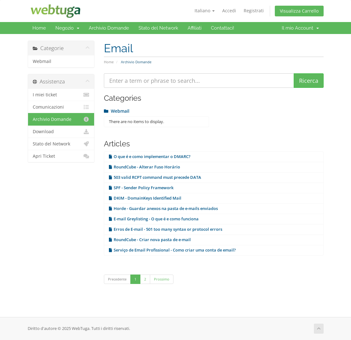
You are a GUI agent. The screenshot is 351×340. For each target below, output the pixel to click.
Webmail (42, 61)
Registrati (254, 11)
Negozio (67, 28)
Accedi (229, 11)
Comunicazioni (61, 107)
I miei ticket (61, 95)
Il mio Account (300, 28)
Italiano (205, 11)
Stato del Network (158, 28)
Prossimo (161, 279)
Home (39, 28)
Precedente (117, 279)
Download (61, 131)
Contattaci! (222, 28)
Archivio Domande (109, 28)
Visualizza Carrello (299, 11)
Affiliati (194, 28)
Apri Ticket (61, 156)
